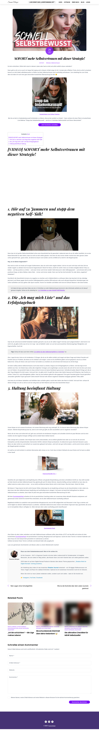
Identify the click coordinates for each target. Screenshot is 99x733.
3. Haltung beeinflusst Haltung (17, 147)
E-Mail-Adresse (14, 666)
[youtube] (49, 725)
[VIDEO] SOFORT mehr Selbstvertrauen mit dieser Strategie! (25, 141)
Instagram (26, 581)
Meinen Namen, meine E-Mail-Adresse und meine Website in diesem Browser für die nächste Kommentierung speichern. (45, 701)
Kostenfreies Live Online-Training (49, 118)
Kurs (60, 4)
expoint (41, 66)
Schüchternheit (21, 630)
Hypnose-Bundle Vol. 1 (49, 477)
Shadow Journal (53, 571)
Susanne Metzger (14, 563)
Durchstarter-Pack (49, 532)
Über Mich (75, 4)
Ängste (10, 630)
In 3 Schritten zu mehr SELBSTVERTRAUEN (52, 294)
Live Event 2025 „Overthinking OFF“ (42, 4)
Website (11, 673)
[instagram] (45, 725)
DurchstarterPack (18, 500)
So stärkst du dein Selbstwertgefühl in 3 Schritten (49, 355)
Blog (82, 4)
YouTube (32, 581)
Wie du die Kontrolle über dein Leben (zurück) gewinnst (72, 591)
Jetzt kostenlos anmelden (49, 128)
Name (11, 659)
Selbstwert (11, 633)
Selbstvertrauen (55, 66)
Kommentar (13, 681)
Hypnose (67, 4)
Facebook (40, 581)
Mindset (48, 66)
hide (28, 138)
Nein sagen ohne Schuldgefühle (21, 589)
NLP (43, 631)
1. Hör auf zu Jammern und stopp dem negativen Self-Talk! (25, 143)
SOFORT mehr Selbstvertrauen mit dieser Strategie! (49, 62)
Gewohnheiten (45, 630)
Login (88, 4)
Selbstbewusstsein (13, 631)
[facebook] (52, 725)
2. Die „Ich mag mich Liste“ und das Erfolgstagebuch (24, 145)
